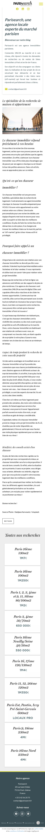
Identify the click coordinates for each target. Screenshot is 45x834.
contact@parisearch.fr (16, 89)
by (42, 823)
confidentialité (38, 829)
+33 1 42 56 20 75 (22, 797)
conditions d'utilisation (17, 831)
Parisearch (22, 784)
